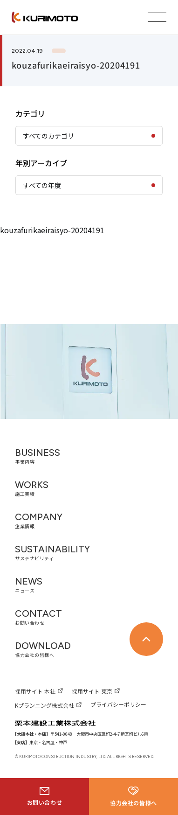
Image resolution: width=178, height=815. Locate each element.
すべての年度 (42, 185)
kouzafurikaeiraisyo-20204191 (52, 230)
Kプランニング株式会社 (44, 705)
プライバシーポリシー (118, 704)
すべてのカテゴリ (48, 135)
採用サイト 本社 (35, 691)
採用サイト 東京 (92, 691)
